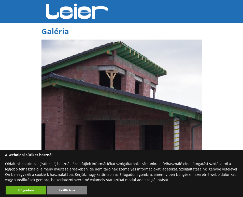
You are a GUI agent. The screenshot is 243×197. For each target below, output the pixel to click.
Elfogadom (26, 190)
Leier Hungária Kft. (77, 11)
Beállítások (67, 190)
